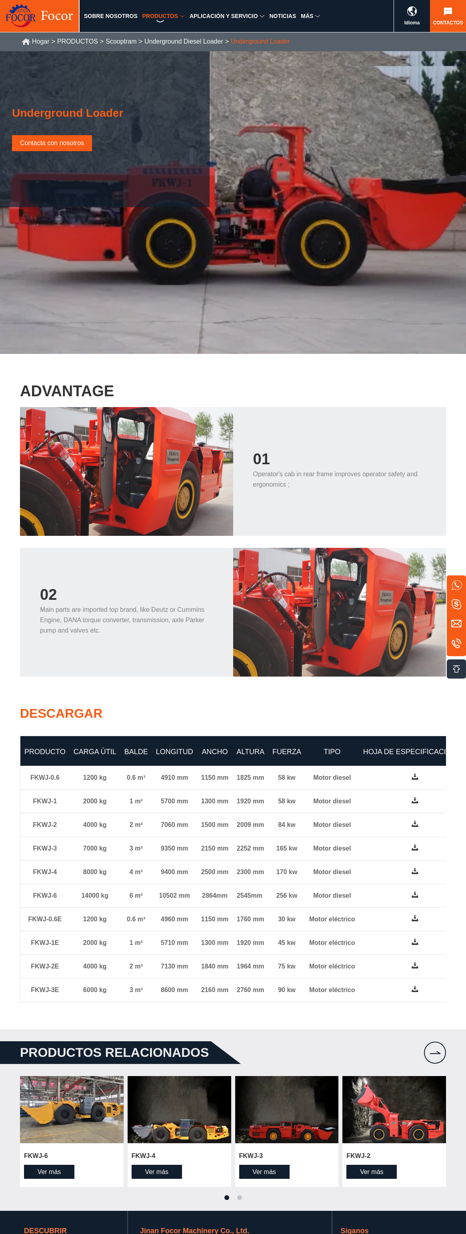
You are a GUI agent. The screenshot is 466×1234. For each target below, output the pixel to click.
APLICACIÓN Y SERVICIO (224, 19)
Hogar (41, 41)
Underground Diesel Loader (183, 41)
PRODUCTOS (160, 19)
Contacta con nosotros (52, 143)
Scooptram (121, 41)
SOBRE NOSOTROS (111, 19)
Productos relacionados (114, 1052)
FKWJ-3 (251, 1155)
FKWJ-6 (36, 1155)
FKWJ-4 (144, 1155)
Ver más (49, 1171)
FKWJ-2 (358, 1155)
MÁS (307, 19)
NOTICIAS (282, 19)
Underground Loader (260, 41)
